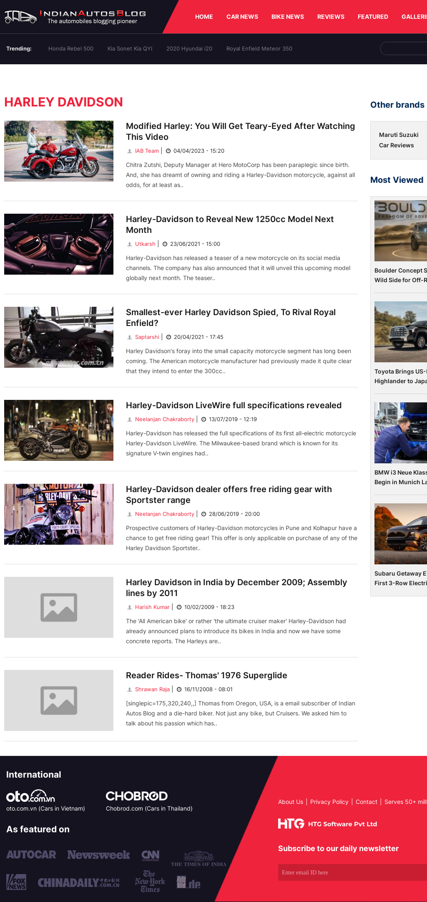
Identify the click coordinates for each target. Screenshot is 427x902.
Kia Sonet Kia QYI (130, 48)
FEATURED (373, 16)
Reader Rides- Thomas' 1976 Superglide (206, 675)
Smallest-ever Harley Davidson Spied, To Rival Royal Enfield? (231, 317)
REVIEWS (330, 16)
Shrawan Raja (148, 689)
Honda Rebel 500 (70, 48)
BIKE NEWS (287, 16)
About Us (290, 801)
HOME (204, 16)
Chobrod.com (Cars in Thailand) (149, 808)
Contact (366, 801)
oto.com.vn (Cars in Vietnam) (45, 808)
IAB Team (142, 150)
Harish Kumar (148, 607)
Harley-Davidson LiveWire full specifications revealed (234, 405)
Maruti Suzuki (399, 134)
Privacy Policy (329, 801)
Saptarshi (142, 337)
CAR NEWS (242, 16)
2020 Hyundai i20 (189, 48)
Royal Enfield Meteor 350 (259, 48)
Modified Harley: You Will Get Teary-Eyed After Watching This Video (240, 131)
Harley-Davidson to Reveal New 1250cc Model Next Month (230, 224)
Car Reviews (396, 145)
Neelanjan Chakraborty (160, 419)
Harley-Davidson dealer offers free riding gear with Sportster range (229, 494)
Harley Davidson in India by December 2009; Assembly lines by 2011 (236, 587)
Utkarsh (141, 243)
